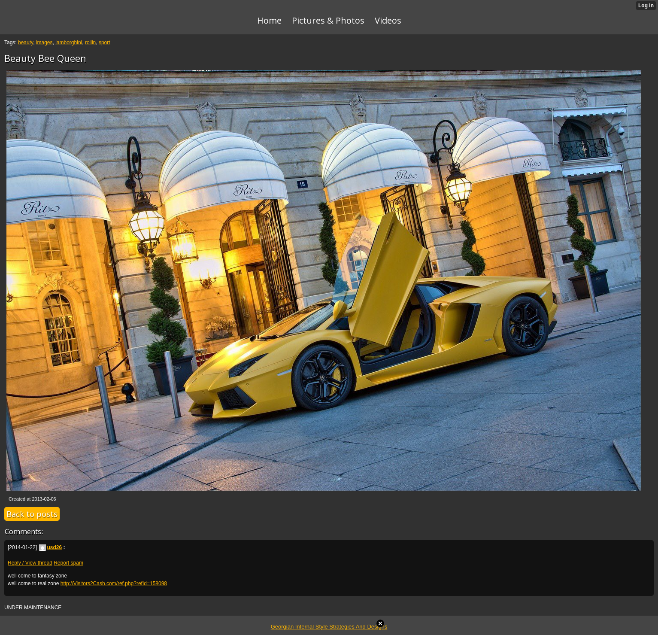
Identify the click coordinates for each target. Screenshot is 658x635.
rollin (90, 42)
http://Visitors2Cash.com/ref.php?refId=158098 (114, 583)
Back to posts (32, 514)
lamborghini (68, 42)
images (44, 42)
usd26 (50, 547)
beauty (25, 42)
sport (104, 42)
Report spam (68, 563)
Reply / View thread (30, 563)
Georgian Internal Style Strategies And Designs (329, 626)
